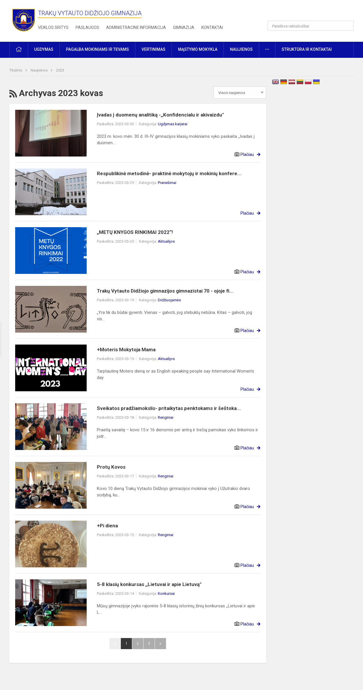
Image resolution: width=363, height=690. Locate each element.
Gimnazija (183, 27)
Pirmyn (160, 643)
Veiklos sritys (53, 27)
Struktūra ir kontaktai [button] (307, 49)
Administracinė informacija (136, 27)
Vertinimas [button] (153, 49)
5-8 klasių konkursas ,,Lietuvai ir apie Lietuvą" (149, 584)
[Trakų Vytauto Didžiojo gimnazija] (23, 19)
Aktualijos (166, 241)
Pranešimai (167, 182)
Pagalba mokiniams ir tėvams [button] (97, 49)
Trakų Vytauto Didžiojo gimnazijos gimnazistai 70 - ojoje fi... (165, 291)
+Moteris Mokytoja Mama (126, 349)
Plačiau (247, 154)
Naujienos (39, 70)
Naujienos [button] (241, 49)
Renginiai (165, 417)
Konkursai (166, 593)
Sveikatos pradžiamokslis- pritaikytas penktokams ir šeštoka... (169, 408)
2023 (60, 70)
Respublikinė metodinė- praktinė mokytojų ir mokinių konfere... (169, 173)
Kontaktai (212, 27)
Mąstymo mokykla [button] (197, 49)
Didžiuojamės (169, 300)
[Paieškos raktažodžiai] (311, 26)
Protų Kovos (111, 467)
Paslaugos (87, 27)
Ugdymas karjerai (172, 124)
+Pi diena (107, 526)
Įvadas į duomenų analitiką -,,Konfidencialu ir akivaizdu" (160, 115)
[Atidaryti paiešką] (347, 26)
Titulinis (16, 70)
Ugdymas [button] (43, 49)
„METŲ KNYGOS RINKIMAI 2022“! (135, 232)
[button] (314, 12)
